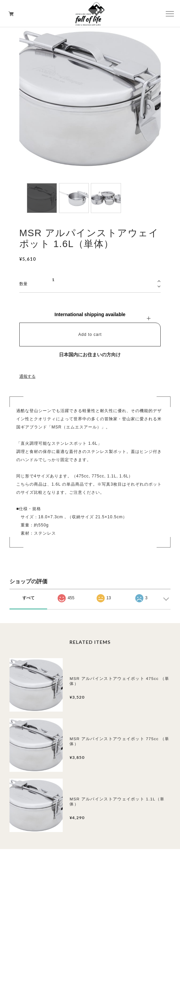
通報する (27, 376)
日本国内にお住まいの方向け (90, 354)
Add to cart (90, 334)
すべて (28, 598)
